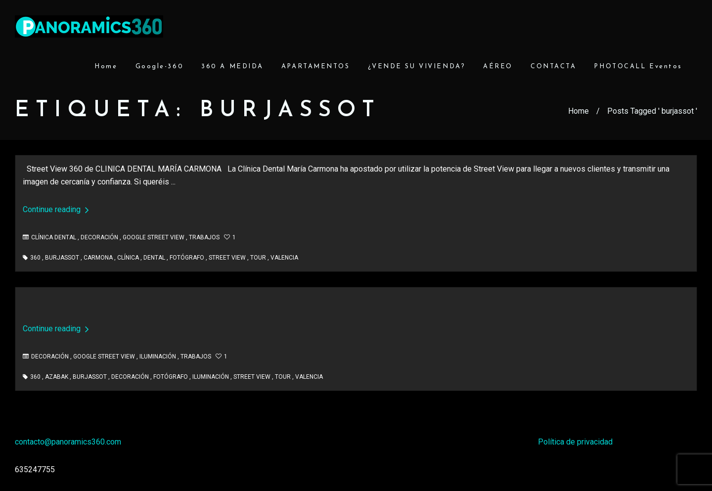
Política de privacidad (575, 441)
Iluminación (157, 356)
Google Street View (153, 237)
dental (154, 257)
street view (227, 257)
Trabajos (204, 237)
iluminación (210, 376)
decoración (130, 376)
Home (578, 111)
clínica (128, 257)
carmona (98, 257)
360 (35, 257)
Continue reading (56, 209)
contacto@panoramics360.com (68, 441)
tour (258, 257)
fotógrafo (187, 257)
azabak (56, 376)
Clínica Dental (53, 237)
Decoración (99, 237)
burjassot (62, 257)
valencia (284, 257)
